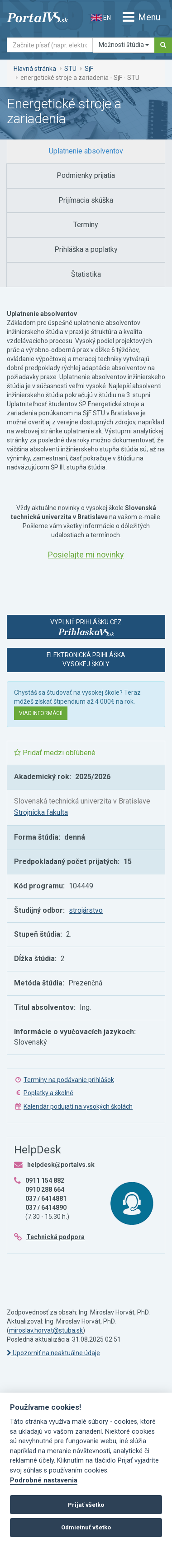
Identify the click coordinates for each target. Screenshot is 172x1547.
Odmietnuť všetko (86, 1527)
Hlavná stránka (35, 68)
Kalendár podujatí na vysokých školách (78, 1106)
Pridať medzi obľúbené (55, 752)
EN (101, 17)
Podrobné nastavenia (43, 1480)
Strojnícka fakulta (41, 812)
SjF (89, 68)
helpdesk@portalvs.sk (61, 1164)
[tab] (86, 151)
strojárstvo (86, 910)
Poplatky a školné (48, 1092)
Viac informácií (40, 713)
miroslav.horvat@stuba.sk (46, 1330)
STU (70, 68)
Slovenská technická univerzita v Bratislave (82, 801)
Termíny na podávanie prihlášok (69, 1079)
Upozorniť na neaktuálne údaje (53, 1353)
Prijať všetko (86, 1504)
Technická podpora (55, 1236)
